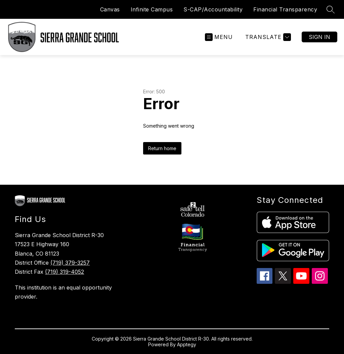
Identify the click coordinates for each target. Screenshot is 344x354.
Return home (162, 148)
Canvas (110, 9)
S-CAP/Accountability (213, 9)
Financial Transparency (285, 9)
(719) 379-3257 (70, 262)
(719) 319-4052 (64, 271)
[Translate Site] (267, 37)
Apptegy (186, 344)
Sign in (319, 37)
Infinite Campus (152, 9)
